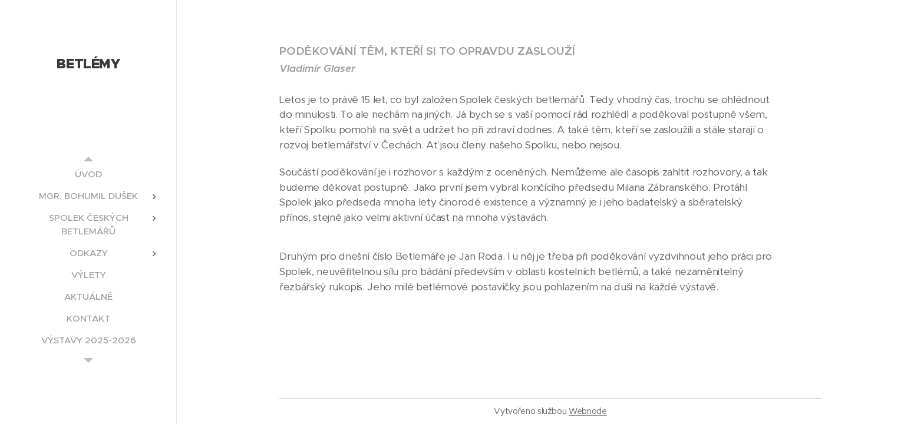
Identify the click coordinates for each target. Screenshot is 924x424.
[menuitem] (88, 174)
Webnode (588, 411)
